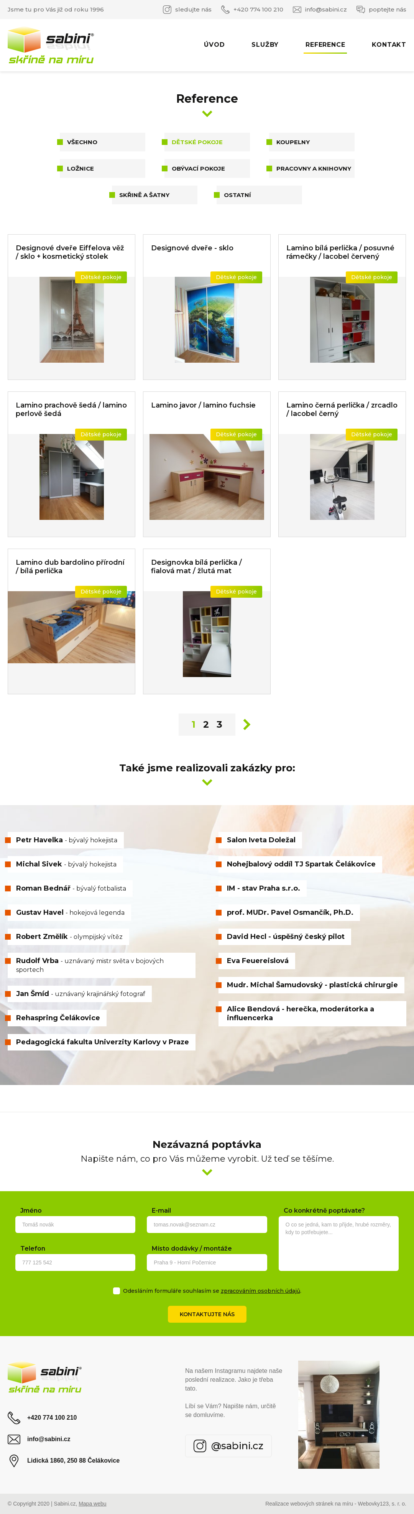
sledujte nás (187, 9)
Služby (265, 44)
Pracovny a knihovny (313, 168)
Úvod (214, 44)
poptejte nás (381, 9)
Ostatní (237, 195)
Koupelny (293, 142)
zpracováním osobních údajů (260, 1290)
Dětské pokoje (197, 142)
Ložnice (80, 168)
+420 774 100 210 (252, 9)
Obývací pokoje (198, 168)
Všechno (82, 142)
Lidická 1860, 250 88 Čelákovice (64, 1461)
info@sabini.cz (320, 9)
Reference (325, 44)
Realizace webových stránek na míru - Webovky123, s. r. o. (335, 1504)
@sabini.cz (228, 1446)
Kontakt (389, 44)
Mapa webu (92, 1504)
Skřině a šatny (144, 195)
